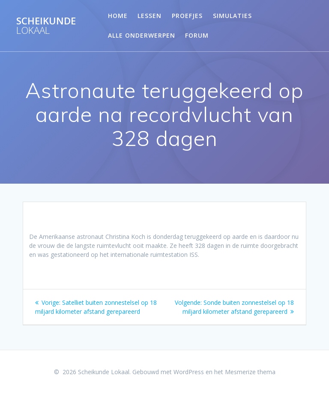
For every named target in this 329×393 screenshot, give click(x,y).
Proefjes (187, 16)
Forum (197, 35)
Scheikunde (46, 26)
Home (118, 16)
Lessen (150, 16)
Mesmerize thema (250, 372)
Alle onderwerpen (141, 35)
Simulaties (232, 16)
